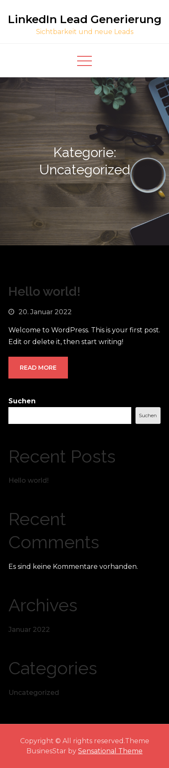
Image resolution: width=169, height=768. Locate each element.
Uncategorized (33, 693)
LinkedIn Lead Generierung (84, 19)
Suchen (22, 401)
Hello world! (44, 291)
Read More (38, 367)
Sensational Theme (110, 751)
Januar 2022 (29, 630)
